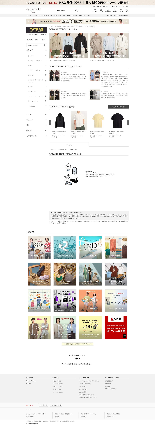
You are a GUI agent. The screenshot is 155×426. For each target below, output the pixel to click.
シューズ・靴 (37, 91)
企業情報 (28, 421)
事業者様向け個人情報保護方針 (51, 421)
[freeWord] (36, 45)
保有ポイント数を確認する (113, 414)
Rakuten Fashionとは (85, 384)
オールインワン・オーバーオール (37, 81)
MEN (36, 40)
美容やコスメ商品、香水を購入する (64, 414)
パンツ (37, 66)
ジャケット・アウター (37, 61)
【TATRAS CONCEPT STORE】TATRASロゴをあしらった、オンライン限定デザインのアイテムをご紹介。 (74, 95)
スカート (37, 75)
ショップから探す (58, 384)
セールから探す (57, 389)
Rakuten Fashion (59, 26)
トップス (37, 56)
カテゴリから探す (58, 386)
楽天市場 (125, 6)
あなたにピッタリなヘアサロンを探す (35, 414)
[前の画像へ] (50, 122)
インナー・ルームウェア (37, 96)
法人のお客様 (82, 392)
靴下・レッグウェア (37, 101)
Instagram (108, 386)
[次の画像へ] (128, 122)
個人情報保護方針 (36, 421)
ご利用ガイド (82, 386)
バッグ (37, 87)
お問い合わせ (82, 389)
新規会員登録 (109, 381)
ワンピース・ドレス (37, 70)
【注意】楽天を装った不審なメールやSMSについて (77, 344)
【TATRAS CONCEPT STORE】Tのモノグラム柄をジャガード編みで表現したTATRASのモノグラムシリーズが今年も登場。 (114, 95)
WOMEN (29, 40)
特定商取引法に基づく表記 (86, 395)
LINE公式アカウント (111, 388)
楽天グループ (115, 6)
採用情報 (72, 421)
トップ (51, 26)
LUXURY (28, 383)
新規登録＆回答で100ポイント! (101, 6)
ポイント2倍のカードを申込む (88, 414)
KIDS (43, 40)
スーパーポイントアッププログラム (89, 381)
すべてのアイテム (58, 392)
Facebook (108, 383)
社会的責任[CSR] (64, 421)
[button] (60, 126)
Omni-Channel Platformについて (88, 397)
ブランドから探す (58, 381)
